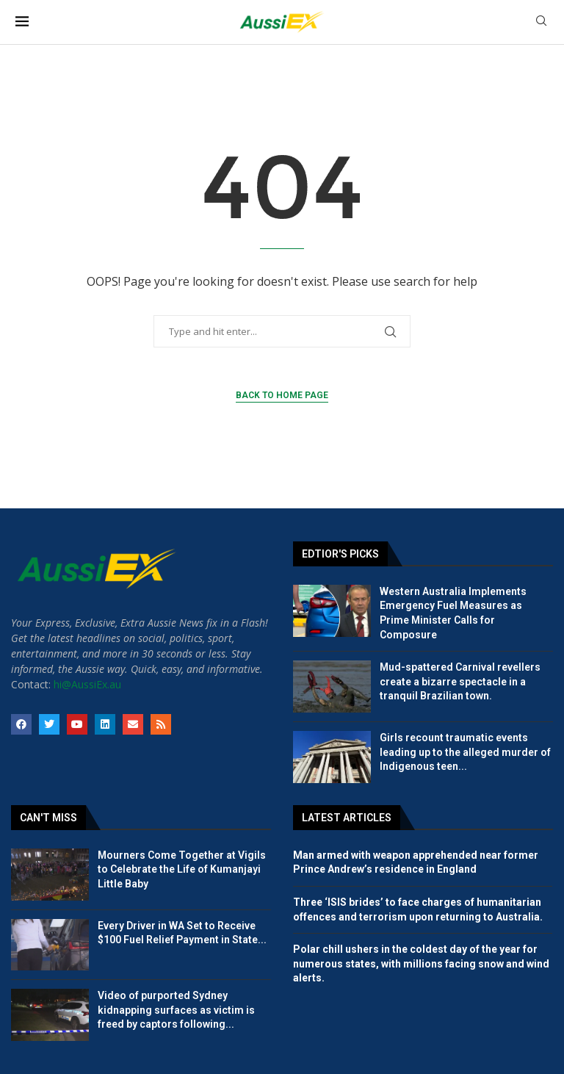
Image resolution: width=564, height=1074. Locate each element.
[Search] (541, 22)
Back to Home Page (282, 395)
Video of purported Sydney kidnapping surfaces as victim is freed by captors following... (176, 1010)
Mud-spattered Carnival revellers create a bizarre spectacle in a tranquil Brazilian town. (460, 681)
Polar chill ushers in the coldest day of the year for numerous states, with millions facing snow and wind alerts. (421, 963)
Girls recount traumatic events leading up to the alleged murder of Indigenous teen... (465, 752)
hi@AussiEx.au (87, 684)
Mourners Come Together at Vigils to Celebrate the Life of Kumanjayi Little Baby (182, 869)
